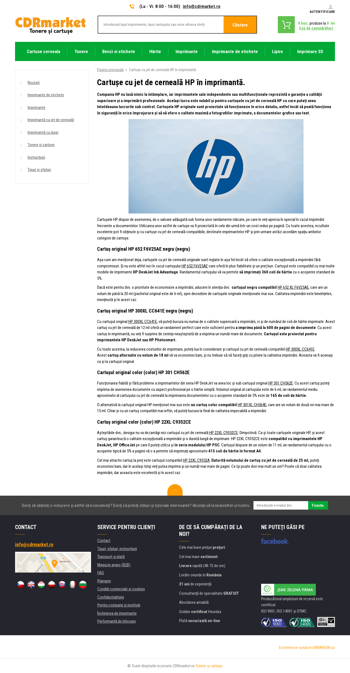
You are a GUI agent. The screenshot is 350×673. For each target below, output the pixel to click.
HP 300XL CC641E (142, 321)
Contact (103, 540)
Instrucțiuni (36, 157)
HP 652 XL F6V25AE (293, 287)
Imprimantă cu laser (43, 132)
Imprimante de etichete (46, 95)
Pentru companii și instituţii (118, 605)
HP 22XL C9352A (196, 460)
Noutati (34, 82)
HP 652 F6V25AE (195, 266)
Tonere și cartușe (41, 144)
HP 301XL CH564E (252, 404)
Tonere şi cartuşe (209, 665)
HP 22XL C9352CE (223, 432)
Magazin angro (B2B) (113, 564)
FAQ (100, 572)
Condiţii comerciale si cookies (121, 589)
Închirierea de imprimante (117, 613)
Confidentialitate (110, 597)
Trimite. (318, 505)
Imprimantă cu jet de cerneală (51, 119)
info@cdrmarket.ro (201, 6)
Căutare (240, 25)
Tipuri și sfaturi (39, 169)
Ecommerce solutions (296, 647)
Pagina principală (110, 70)
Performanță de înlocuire (116, 621)
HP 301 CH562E (280, 383)
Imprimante (36, 107)
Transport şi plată (111, 556)
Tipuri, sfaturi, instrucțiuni (117, 548)
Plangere (104, 581)
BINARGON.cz (324, 647)
